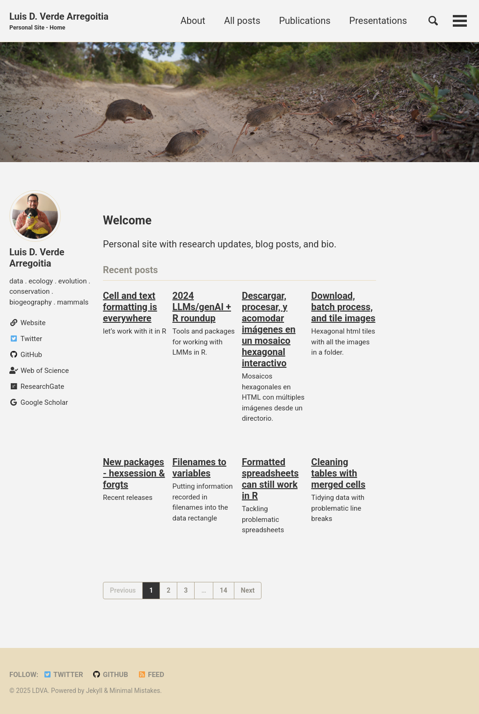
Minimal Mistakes (134, 690)
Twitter (63, 674)
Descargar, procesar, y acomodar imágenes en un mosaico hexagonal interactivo (269, 329)
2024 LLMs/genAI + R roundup (201, 307)
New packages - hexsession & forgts (134, 473)
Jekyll (94, 690)
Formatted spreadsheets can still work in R (270, 478)
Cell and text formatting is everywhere (130, 307)
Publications (304, 20)
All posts (242, 20)
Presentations (378, 20)
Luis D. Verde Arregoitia (59, 21)
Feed (151, 674)
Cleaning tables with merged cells (338, 473)
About (193, 20)
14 (223, 590)
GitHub (110, 674)
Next (247, 590)
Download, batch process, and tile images (343, 307)
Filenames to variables (199, 467)
